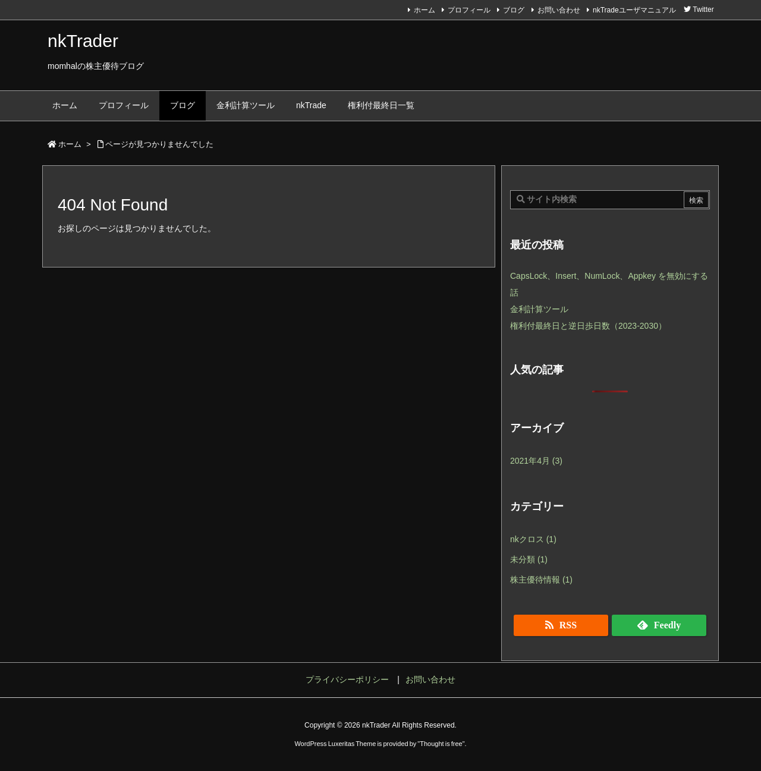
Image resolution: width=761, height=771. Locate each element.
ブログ (513, 10)
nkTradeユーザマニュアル (634, 10)
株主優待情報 (541, 579)
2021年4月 (536, 460)
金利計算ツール (539, 309)
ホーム (424, 10)
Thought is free (441, 743)
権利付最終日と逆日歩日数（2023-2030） (588, 326)
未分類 (529, 559)
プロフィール (469, 10)
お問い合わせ (558, 10)
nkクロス (533, 539)
